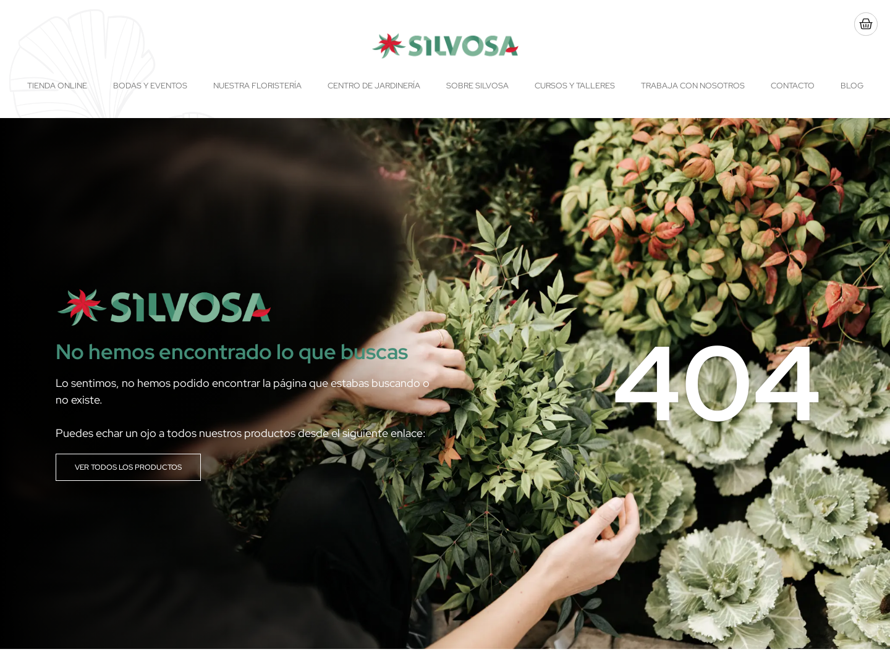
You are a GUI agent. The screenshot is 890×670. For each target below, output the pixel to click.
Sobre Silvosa (477, 85)
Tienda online (57, 85)
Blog (852, 85)
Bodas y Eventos (150, 85)
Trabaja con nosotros (693, 85)
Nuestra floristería (257, 85)
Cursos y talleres (575, 85)
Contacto (793, 85)
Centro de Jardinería (374, 85)
